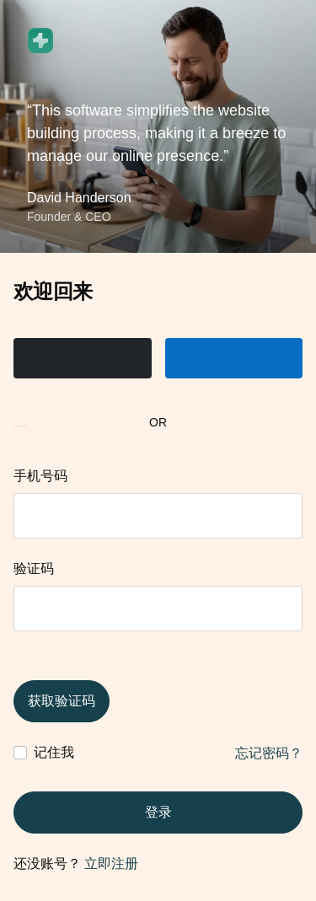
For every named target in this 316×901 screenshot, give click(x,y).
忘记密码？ (269, 753)
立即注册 (111, 863)
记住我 (54, 752)
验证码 (33, 568)
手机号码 (40, 476)
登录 (158, 812)
